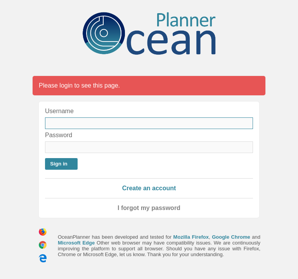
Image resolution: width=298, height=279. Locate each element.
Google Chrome (231, 237)
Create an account (149, 188)
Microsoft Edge (76, 243)
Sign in (58, 164)
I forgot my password (149, 208)
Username (59, 111)
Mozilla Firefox (191, 237)
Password (58, 135)
